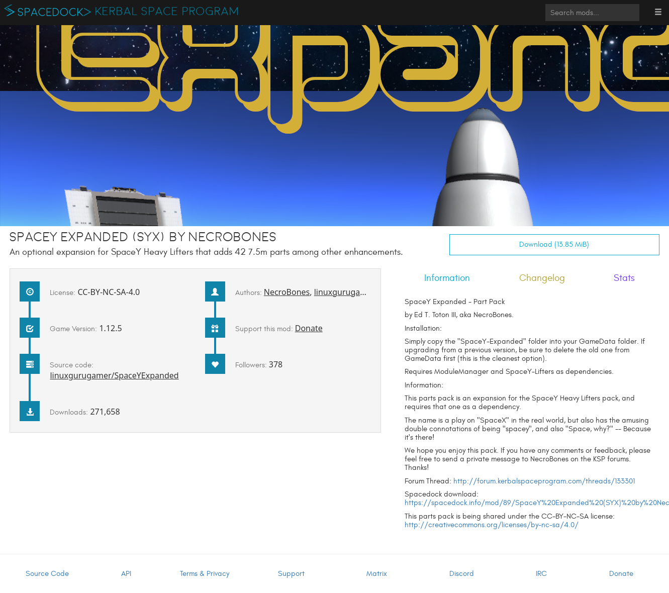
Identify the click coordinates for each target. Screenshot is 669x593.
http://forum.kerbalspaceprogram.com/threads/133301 (544, 481)
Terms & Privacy (204, 573)
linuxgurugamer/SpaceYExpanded (114, 375)
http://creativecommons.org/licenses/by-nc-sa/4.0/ (492, 525)
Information (447, 277)
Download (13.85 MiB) (554, 244)
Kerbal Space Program (167, 12)
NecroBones (287, 292)
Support (291, 573)
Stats (624, 277)
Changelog (542, 277)
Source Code (47, 573)
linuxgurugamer (344, 292)
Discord (461, 573)
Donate (309, 328)
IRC (541, 573)
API (126, 573)
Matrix (376, 573)
